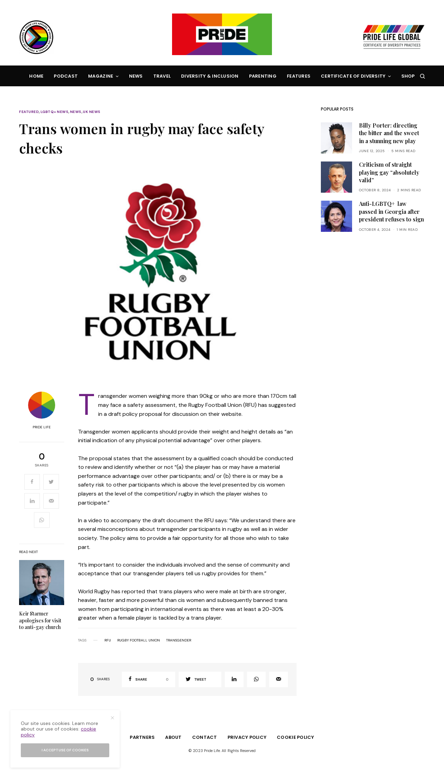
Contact (204, 737)
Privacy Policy (247, 737)
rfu (107, 640)
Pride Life (42, 427)
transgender (178, 640)
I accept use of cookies (65, 750)
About (173, 737)
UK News (92, 112)
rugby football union (138, 640)
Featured (29, 112)
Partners (142, 737)
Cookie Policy (295, 737)
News (76, 112)
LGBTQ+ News (55, 112)
